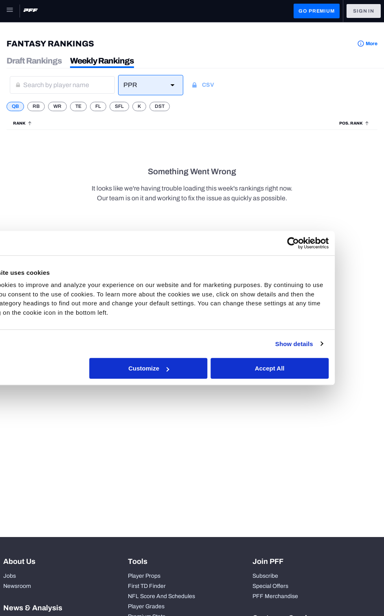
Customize (191, 368)
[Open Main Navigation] (9, 11)
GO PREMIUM (316, 11)
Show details (334, 343)
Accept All (311, 368)
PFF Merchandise (275, 596)
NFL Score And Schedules (161, 596)
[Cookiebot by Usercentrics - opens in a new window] (333, 243)
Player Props (144, 576)
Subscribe (265, 576)
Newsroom (17, 586)
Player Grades (146, 606)
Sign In (363, 11)
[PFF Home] (30, 11)
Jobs (9, 576)
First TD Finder (147, 586)
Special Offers (270, 586)
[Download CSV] (212, 85)
